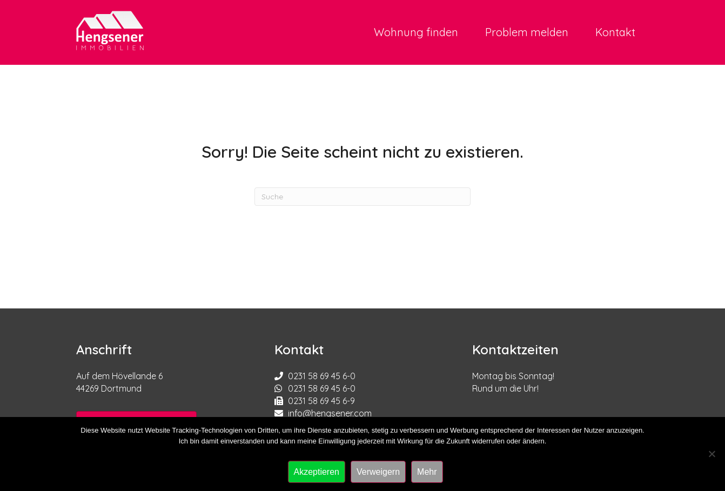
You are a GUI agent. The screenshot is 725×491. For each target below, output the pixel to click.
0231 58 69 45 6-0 (321, 376)
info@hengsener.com (330, 413)
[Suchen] (362, 196)
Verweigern (378, 471)
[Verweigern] (711, 453)
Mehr (427, 471)
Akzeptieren (317, 471)
